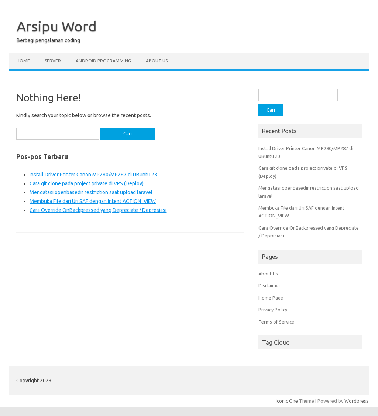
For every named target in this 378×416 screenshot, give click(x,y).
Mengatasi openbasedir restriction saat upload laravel (91, 192)
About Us (157, 60)
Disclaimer (269, 285)
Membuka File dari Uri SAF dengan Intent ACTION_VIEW (93, 201)
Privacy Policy (272, 309)
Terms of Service (276, 321)
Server (53, 60)
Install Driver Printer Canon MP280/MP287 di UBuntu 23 (93, 174)
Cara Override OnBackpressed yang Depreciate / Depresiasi (98, 210)
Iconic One (287, 400)
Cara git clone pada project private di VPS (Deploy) (87, 183)
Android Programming (103, 60)
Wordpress (356, 400)
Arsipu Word (57, 26)
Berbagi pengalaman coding (48, 40)
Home (23, 60)
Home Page (270, 297)
